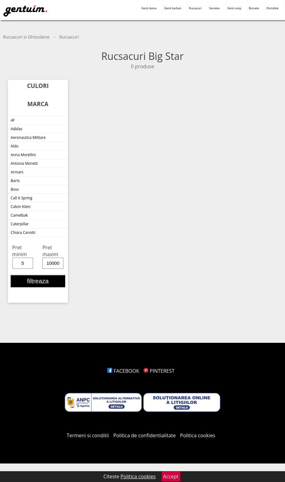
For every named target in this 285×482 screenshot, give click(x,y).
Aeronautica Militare (28, 137)
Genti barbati (172, 8)
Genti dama (148, 8)
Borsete (254, 8)
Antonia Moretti (24, 163)
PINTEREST (158, 371)
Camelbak (19, 215)
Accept (171, 476)
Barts (15, 180)
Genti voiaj (234, 8)
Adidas (17, 128)
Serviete (214, 8)
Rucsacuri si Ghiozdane (26, 37)
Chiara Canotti (23, 232)
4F (13, 120)
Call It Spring (21, 198)
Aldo (15, 146)
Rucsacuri (195, 8)
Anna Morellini (23, 154)
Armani (17, 172)
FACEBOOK (123, 371)
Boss (15, 189)
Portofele (272, 8)
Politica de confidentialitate (144, 435)
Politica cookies (197, 435)
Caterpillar (20, 223)
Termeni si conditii (88, 435)
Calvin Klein (21, 206)
